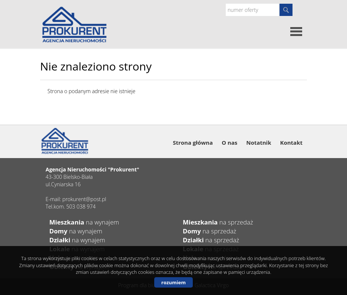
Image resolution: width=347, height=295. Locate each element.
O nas (229, 142)
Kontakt (291, 142)
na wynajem (84, 222)
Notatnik (258, 142)
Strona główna (193, 142)
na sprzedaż (218, 222)
